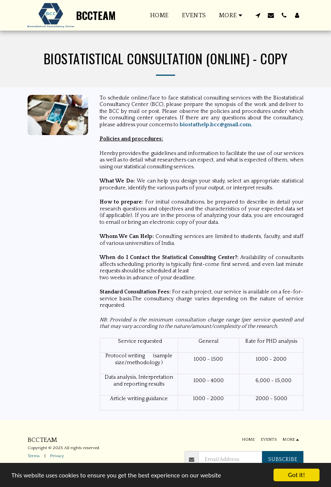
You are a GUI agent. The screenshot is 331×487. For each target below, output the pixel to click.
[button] (258, 15)
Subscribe (282, 459)
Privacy (57, 456)
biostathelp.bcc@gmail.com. (216, 125)
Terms (34, 456)
